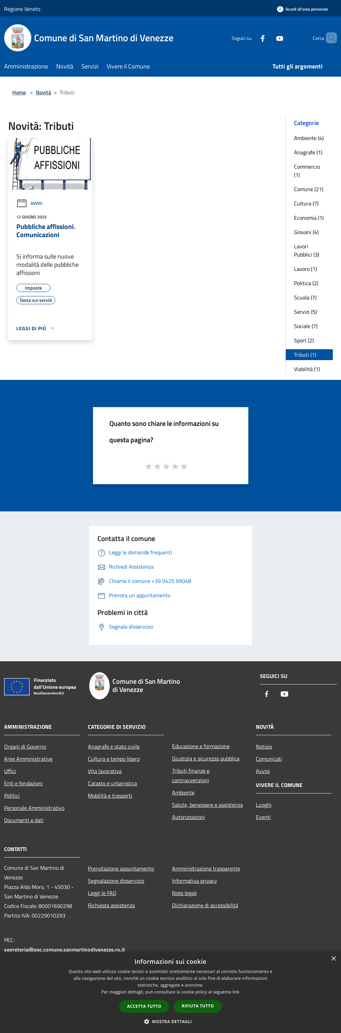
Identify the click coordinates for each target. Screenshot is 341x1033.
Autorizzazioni (188, 817)
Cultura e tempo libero (114, 759)
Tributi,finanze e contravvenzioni (191, 775)
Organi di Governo (25, 746)
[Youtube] (268, 37)
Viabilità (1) (307, 369)
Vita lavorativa (105, 771)
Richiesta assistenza (111, 905)
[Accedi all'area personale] (302, 9)
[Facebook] (251, 37)
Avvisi (29, 203)
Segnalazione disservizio (116, 881)
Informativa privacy (194, 881)
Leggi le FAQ (102, 893)
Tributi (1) (305, 355)
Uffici (10, 771)
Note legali (184, 893)
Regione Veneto (22, 9)
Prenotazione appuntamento (121, 868)
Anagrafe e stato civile (114, 746)
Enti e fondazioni (23, 783)
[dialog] (170, 992)
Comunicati (269, 759)
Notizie (264, 746)
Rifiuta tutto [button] (198, 1006)
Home (19, 92)
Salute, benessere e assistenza (207, 805)
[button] (170, 1021)
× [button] (333, 958)
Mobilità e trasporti (110, 795)
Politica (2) (306, 283)
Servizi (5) (305, 312)
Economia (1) (309, 218)
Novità (43, 92)
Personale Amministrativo (34, 808)
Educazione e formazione (201, 746)
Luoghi (264, 805)
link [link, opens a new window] (235, 992)
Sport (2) (304, 340)
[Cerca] (329, 38)
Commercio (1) (307, 171)
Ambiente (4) (309, 138)
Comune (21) (308, 189)
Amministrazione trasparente (206, 868)
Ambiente (183, 792)
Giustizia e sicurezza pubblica (205, 758)
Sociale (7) (305, 326)
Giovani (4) (306, 232)
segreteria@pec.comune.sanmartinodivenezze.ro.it (64, 949)
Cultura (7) (306, 203)
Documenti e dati (24, 820)
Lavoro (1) (305, 269)
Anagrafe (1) (308, 152)
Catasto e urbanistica (112, 783)
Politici (12, 795)
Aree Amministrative (28, 759)
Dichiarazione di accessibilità (205, 905)
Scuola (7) (305, 297)
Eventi (263, 817)
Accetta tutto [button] (144, 1006)
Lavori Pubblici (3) (306, 250)
